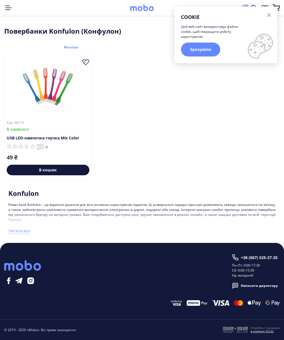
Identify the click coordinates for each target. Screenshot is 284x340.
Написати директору (255, 285)
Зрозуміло (200, 49)
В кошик (48, 169)
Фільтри (73, 47)
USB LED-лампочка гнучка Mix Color (43, 137)
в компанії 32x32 (262, 331)
